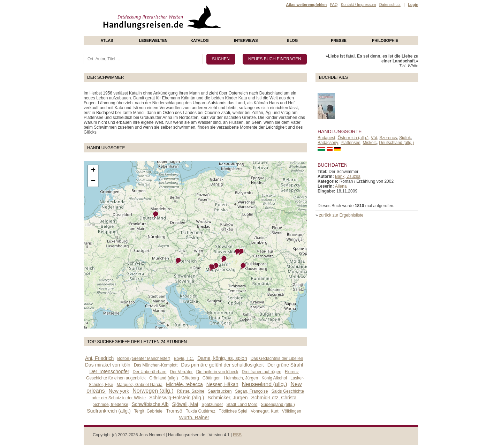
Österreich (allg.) (352, 137)
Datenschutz (390, 4)
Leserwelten (153, 40)
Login (413, 4)
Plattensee (350, 142)
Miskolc (369, 142)
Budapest (326, 137)
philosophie (385, 40)
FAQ (333, 4)
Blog (292, 40)
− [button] (93, 181)
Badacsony (328, 142)
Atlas (107, 40)
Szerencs (388, 137)
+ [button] (93, 170)
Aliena (341, 186)
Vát (374, 137)
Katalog (199, 40)
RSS (237, 434)
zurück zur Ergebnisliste (341, 215)
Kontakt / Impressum (358, 4)
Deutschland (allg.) (396, 142)
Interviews (246, 40)
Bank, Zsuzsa (347, 176)
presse (339, 40)
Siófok (405, 137)
